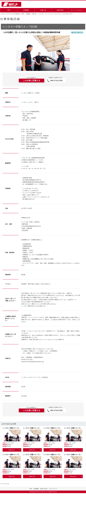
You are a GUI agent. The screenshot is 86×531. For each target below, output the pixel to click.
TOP (8, 10)
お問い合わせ (44, 488)
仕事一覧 (43, 10)
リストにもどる (4, 483)
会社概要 (36, 488)
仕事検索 (26, 10)
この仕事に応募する (31, 80)
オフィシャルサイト (77, 10)
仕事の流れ (60, 10)
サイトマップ (53, 488)
